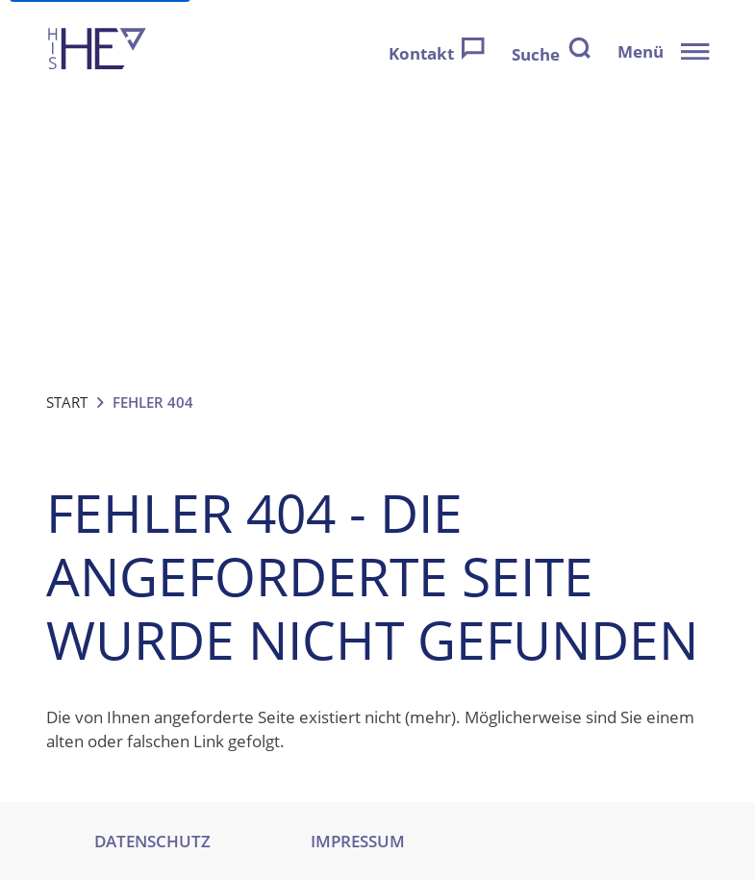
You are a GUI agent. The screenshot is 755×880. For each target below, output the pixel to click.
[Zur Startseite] (97, 51)
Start (67, 402)
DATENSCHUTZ (152, 841)
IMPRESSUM (358, 841)
